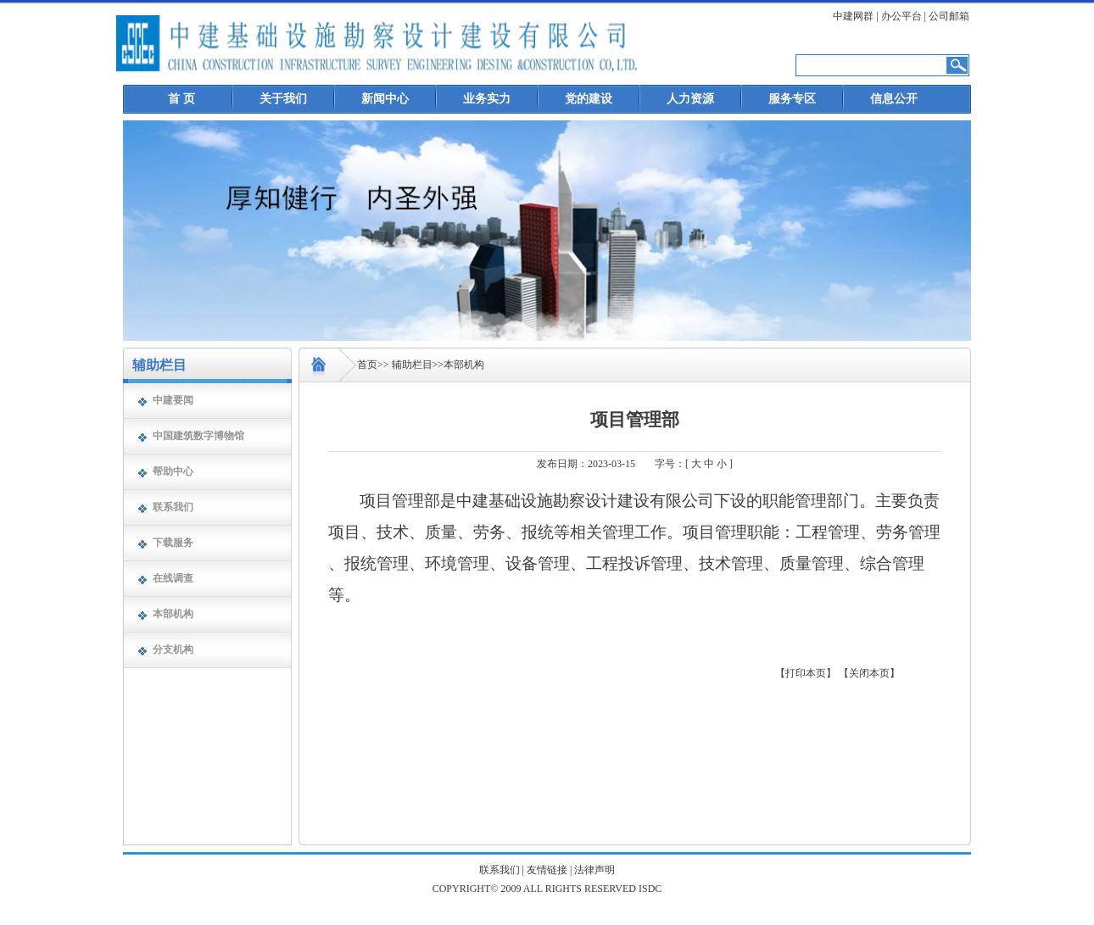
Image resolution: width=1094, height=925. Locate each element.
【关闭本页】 (869, 673)
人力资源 (690, 98)
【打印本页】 (805, 673)
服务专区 (792, 98)
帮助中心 (173, 471)
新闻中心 (385, 98)
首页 (367, 365)
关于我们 (283, 98)
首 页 (181, 98)
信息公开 (894, 98)
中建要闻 (173, 400)
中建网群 (853, 16)
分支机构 (173, 649)
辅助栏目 (412, 365)
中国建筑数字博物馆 (198, 436)
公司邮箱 (949, 16)
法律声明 (594, 870)
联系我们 (173, 507)
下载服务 (173, 543)
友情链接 (547, 870)
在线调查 (173, 578)
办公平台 (901, 16)
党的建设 (588, 98)
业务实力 (487, 98)
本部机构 (173, 614)
